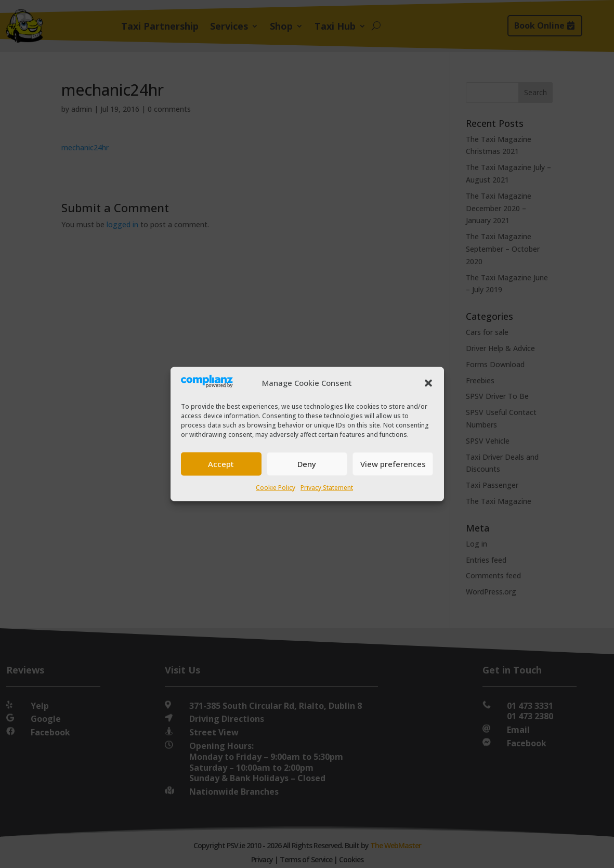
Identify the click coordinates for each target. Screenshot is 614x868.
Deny (306, 464)
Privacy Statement (327, 487)
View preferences (393, 464)
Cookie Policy (275, 487)
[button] (428, 383)
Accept (221, 464)
